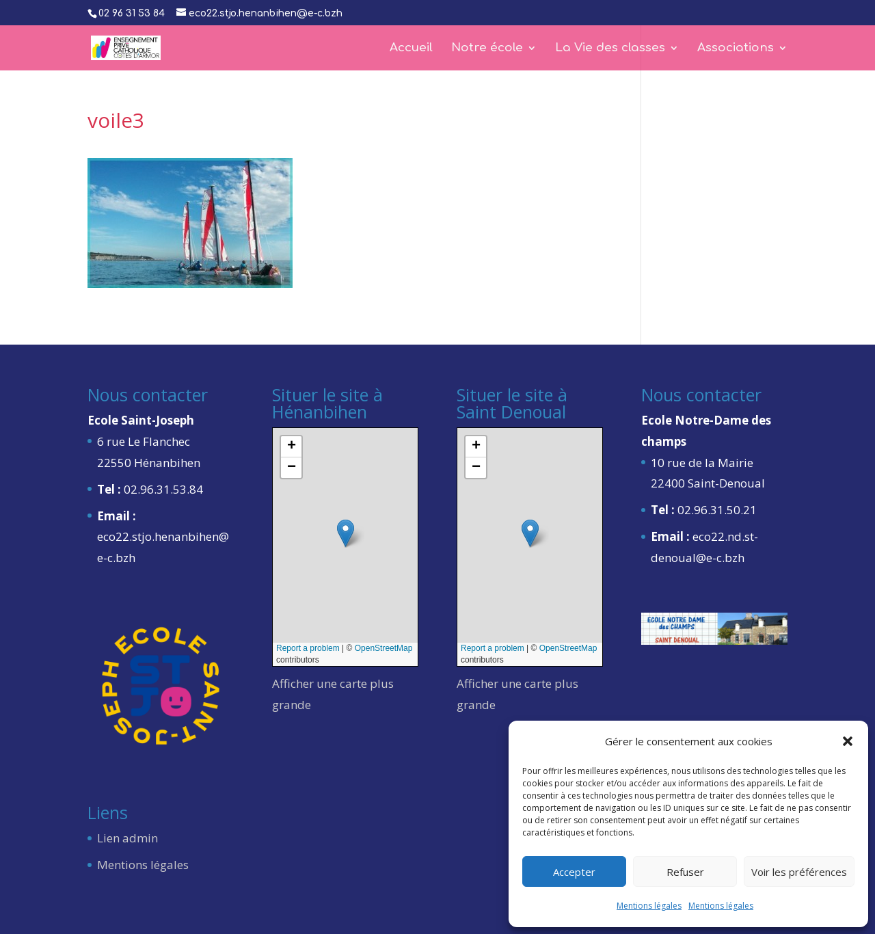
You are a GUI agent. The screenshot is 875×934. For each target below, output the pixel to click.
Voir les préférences (799, 872)
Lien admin (127, 838)
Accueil (411, 48)
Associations (735, 48)
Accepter (574, 872)
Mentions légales (649, 905)
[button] (847, 741)
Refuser (685, 872)
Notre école (487, 48)
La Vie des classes (610, 48)
